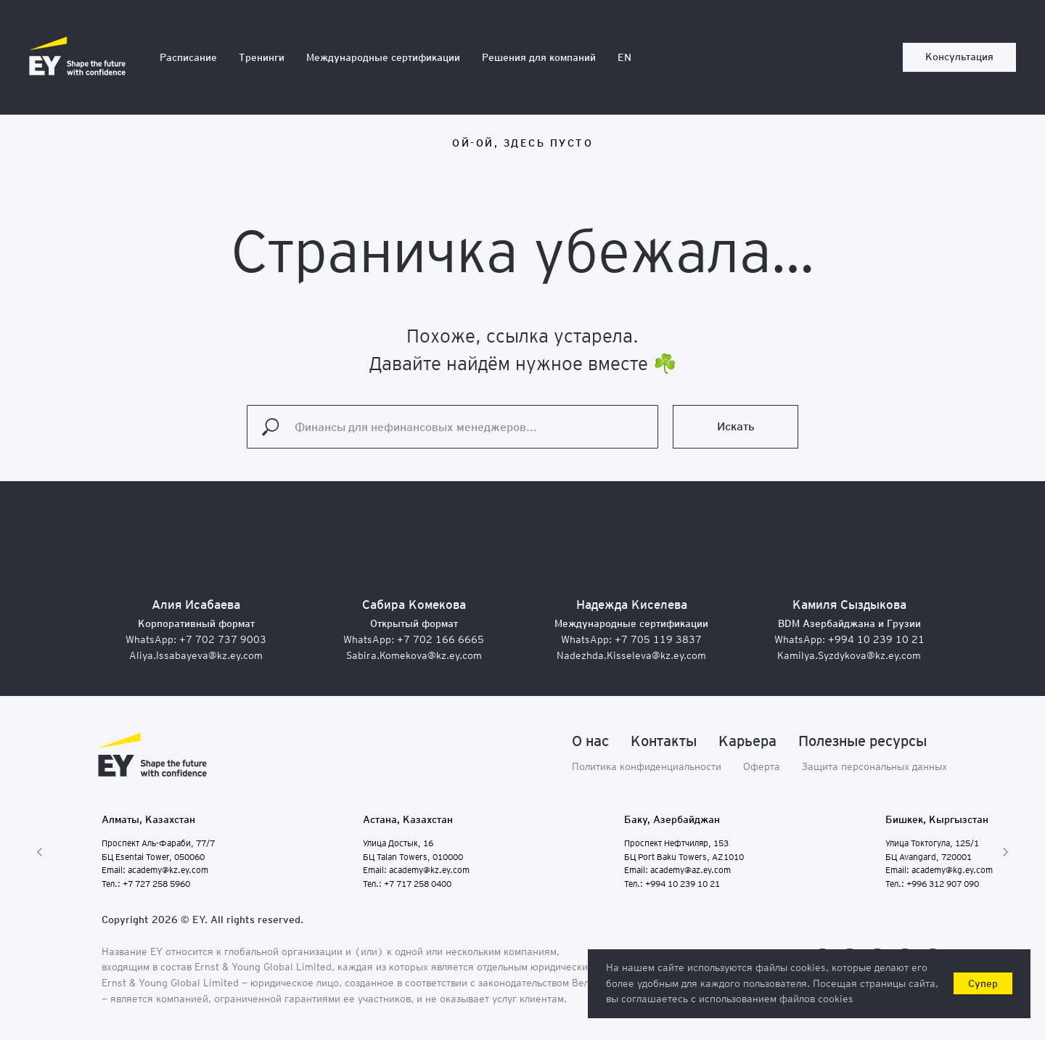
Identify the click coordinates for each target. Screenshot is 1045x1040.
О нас (590, 741)
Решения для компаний (539, 57)
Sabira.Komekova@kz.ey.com (414, 655)
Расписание (188, 57)
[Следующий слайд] (1005, 852)
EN (624, 57)
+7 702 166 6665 (440, 639)
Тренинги (261, 57)
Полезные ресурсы (862, 741)
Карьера (747, 741)
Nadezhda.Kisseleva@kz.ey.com (631, 655)
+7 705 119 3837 (658, 639)
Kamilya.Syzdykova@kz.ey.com (849, 655)
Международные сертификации (383, 57)
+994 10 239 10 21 (876, 639)
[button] (959, 57)
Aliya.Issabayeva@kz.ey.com (196, 655)
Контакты (664, 741)
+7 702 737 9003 (222, 639)
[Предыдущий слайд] (40, 852)
